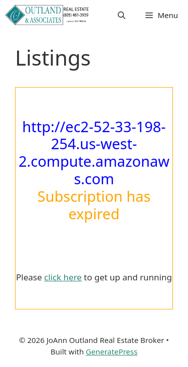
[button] (121, 15)
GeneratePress (111, 351)
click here (63, 277)
